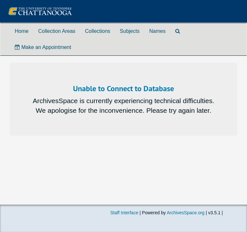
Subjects (130, 31)
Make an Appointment (43, 47)
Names (157, 31)
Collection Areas (57, 31)
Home (22, 31)
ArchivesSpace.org (186, 212)
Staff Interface (124, 212)
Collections (97, 31)
